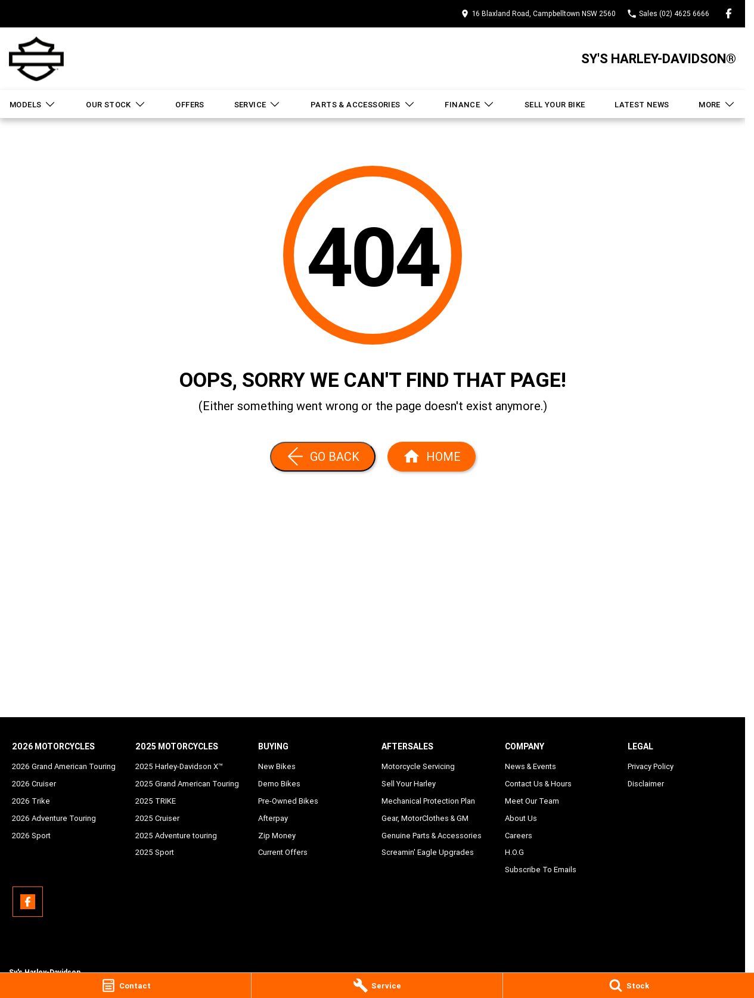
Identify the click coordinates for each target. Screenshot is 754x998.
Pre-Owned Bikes (288, 801)
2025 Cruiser (157, 818)
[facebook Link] (728, 13)
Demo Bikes (279, 784)
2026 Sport (31, 835)
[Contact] (125, 985)
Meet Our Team (532, 801)
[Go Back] (323, 457)
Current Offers (283, 852)
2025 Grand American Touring (187, 784)
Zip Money (277, 835)
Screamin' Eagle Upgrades (427, 852)
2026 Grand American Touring (64, 766)
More (717, 104)
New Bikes (277, 766)
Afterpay (273, 818)
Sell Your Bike (555, 105)
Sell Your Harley (408, 784)
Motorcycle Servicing (418, 766)
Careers (518, 835)
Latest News (642, 105)
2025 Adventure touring (176, 835)
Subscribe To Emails (540, 869)
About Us (521, 818)
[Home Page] (431, 457)
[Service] (377, 985)
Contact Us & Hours (538, 784)
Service (257, 104)
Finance (470, 104)
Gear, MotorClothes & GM (424, 818)
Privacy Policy (651, 766)
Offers (189, 105)
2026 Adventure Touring (54, 818)
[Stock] (628, 985)
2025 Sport (154, 852)
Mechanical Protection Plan (428, 801)
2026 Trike (31, 801)
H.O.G (514, 852)
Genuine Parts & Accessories (431, 835)
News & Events (530, 766)
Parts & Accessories (363, 104)
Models (33, 104)
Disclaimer (646, 784)
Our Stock (116, 104)
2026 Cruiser (34, 784)
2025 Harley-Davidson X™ (179, 766)
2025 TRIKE (155, 801)
